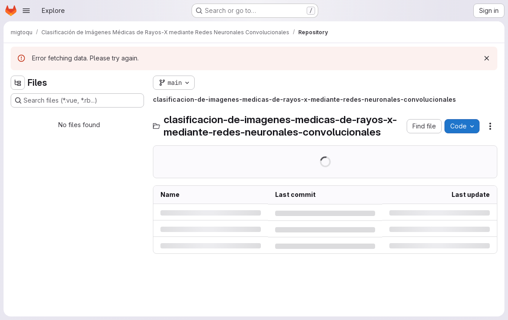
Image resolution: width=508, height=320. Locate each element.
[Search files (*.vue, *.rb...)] (77, 100)
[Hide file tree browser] (18, 83)
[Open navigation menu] (26, 11)
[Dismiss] (486, 58)
